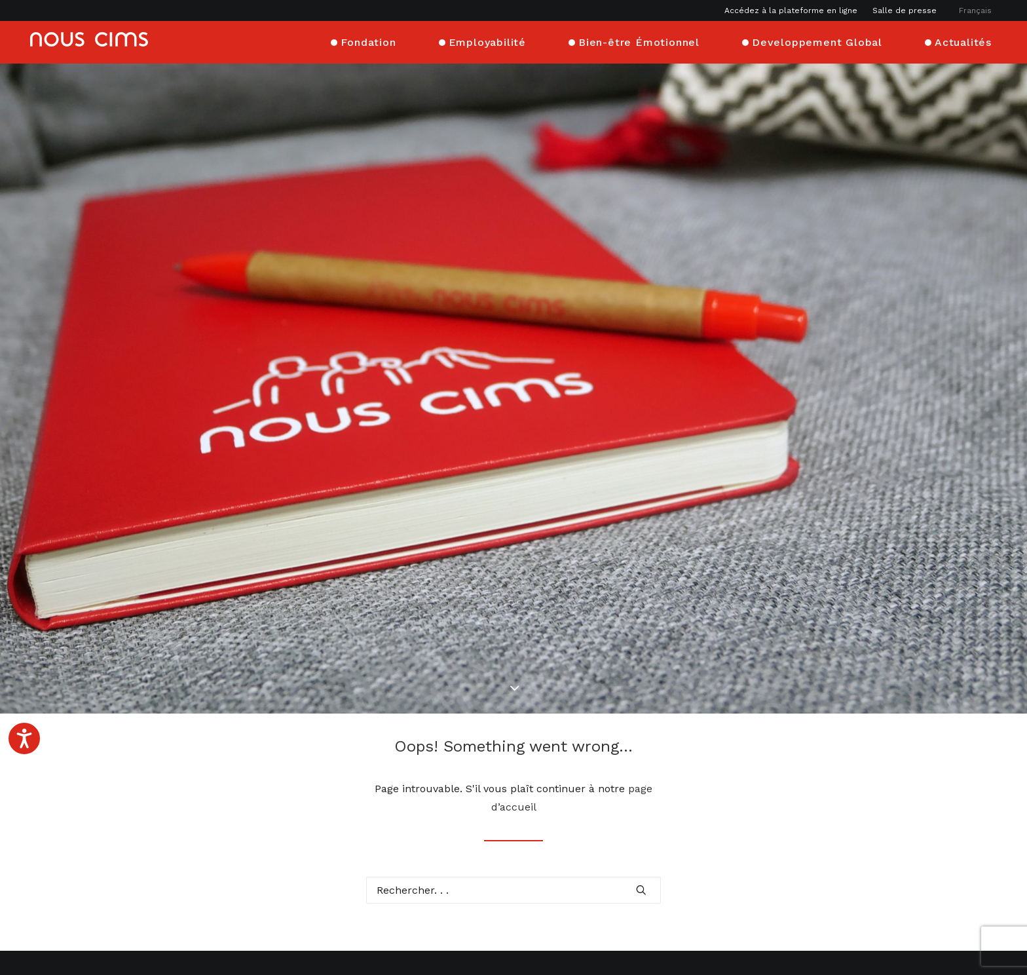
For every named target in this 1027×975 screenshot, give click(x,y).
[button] (641, 809)
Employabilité (487, 41)
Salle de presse (904, 10)
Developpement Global (817, 41)
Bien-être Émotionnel (639, 41)
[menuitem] (793, 10)
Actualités (963, 41)
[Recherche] (513, 810)
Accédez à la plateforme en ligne (790, 10)
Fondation (368, 41)
